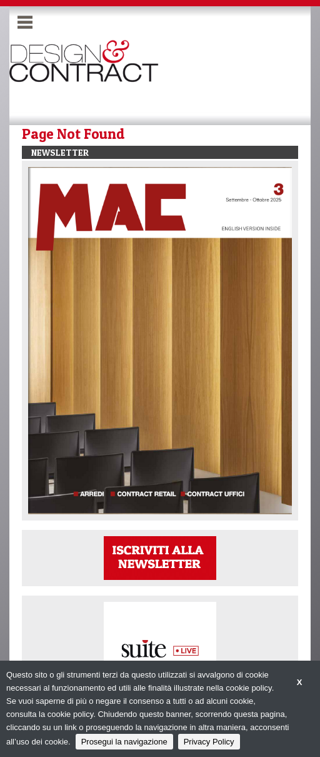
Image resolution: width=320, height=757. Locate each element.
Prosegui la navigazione (124, 741)
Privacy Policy (209, 741)
